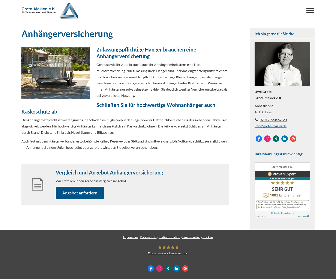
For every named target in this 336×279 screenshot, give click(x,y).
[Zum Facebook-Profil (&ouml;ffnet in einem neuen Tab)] (259, 138)
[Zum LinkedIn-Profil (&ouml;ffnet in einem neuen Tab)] (284, 138)
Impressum (130, 237)
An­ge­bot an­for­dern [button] (79, 192)
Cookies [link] (207, 237)
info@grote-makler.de (270, 126)
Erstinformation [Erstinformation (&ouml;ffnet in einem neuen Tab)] (169, 237)
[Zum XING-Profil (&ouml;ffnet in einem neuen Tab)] (276, 138)
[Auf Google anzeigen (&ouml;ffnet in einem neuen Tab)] (293, 138)
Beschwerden (191, 237)
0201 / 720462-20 (273, 120)
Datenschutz (148, 237)
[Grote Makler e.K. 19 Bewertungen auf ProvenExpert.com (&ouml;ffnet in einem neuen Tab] (168, 249)
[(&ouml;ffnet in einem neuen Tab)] (282, 217)
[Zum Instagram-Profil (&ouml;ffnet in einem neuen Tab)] (267, 138)
